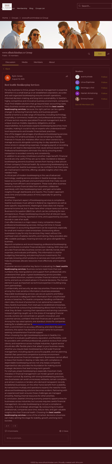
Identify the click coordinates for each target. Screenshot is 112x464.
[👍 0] (7, 425)
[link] (10, 62)
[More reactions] (14, 425)
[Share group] (108, 53)
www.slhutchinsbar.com (48, 462)
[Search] (89, 54)
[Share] (66, 76)
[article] (36, 258)
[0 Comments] (11, 431)
